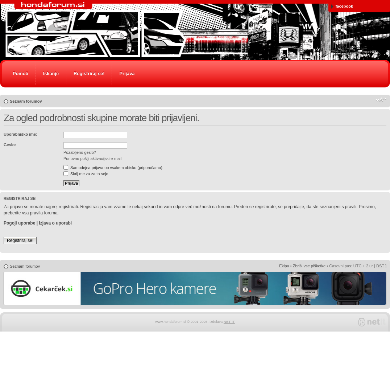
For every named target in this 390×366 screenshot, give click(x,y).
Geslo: (10, 145)
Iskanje (51, 73)
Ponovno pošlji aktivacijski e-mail (92, 158)
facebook (342, 6)
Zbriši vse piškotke (309, 266)
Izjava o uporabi (55, 223)
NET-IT (229, 322)
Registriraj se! (89, 73)
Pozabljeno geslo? (79, 152)
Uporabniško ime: (20, 134)
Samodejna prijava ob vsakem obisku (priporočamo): (113, 167)
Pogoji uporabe (19, 223)
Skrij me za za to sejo (85, 174)
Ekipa (284, 266)
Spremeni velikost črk (381, 99)
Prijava (126, 73)
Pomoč (20, 73)
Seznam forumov (26, 101)
